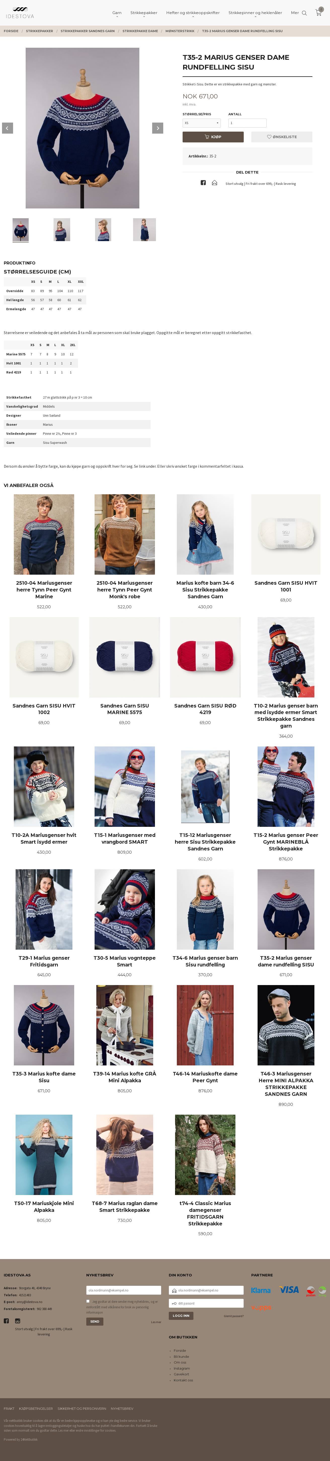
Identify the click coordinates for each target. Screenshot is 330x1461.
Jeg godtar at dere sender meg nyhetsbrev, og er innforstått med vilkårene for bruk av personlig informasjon (122, 1307)
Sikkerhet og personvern (82, 1408)
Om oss (180, 1362)
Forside (180, 1350)
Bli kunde (181, 1357)
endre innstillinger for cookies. (96, 1430)
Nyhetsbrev (122, 1408)
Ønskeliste (282, 137)
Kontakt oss (183, 1380)
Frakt (9, 1408)
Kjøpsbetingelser (36, 1408)
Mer (295, 12)
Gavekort (181, 1374)
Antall (235, 114)
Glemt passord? (234, 1316)
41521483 (25, 1295)
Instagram (182, 1368)
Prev (7, 128)
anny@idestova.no (30, 1302)
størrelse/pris (197, 114)
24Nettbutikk (29, 1439)
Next (157, 128)
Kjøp (213, 137)
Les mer (156, 1322)
